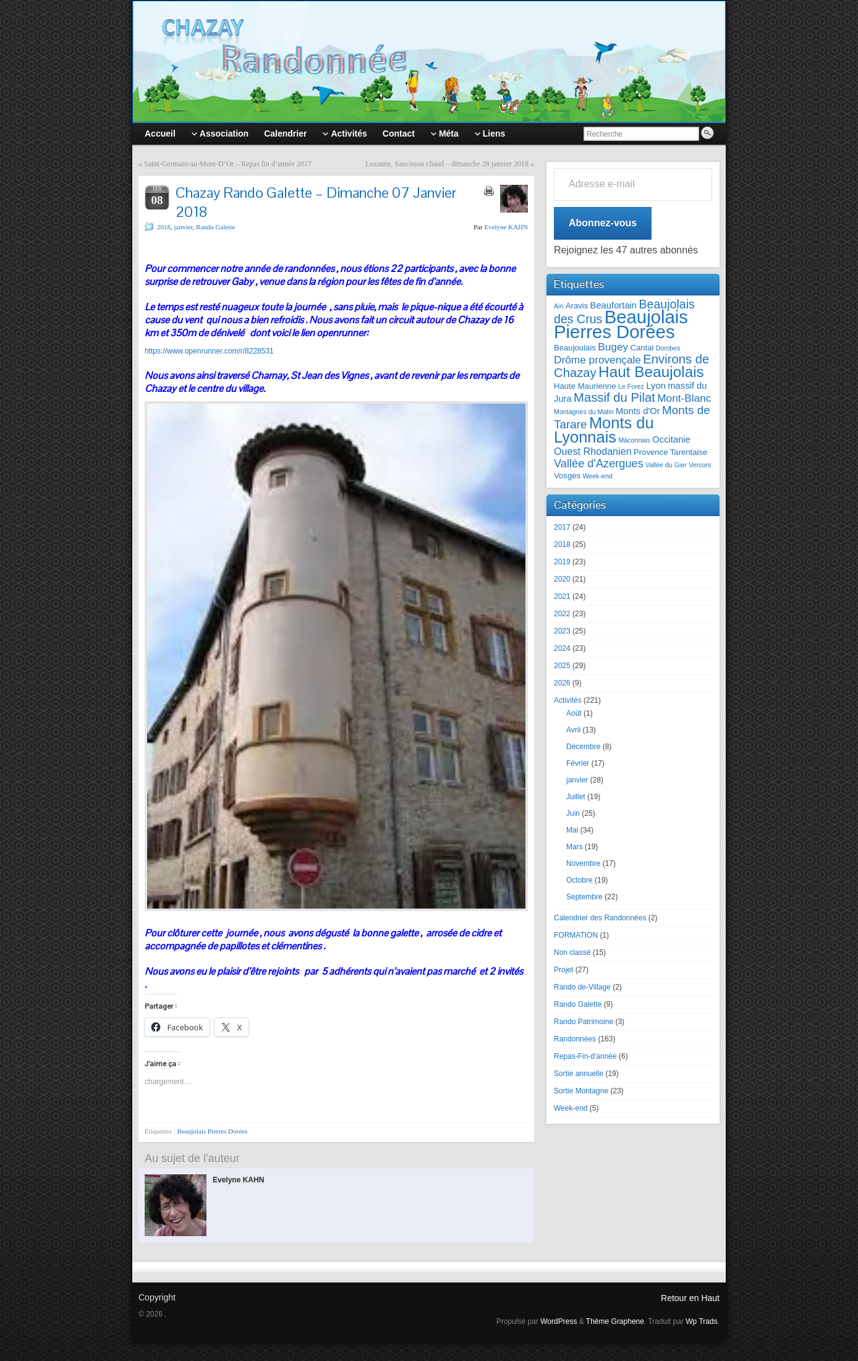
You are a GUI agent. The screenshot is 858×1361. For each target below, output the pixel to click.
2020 (562, 579)
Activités (568, 700)
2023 (562, 631)
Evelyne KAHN (506, 227)
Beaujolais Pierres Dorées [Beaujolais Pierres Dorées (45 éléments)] (621, 324)
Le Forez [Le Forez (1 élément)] (631, 386)
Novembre (583, 863)
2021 (562, 596)
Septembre (584, 896)
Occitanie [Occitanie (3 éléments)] (671, 439)
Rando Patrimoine (583, 1021)
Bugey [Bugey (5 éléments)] (613, 347)
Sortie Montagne (581, 1091)
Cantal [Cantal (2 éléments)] (641, 347)
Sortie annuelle (578, 1073)
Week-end (570, 1108)
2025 (562, 665)
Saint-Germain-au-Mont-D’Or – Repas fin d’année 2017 (228, 163)
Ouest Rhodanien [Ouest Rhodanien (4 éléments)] (593, 451)
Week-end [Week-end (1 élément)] (597, 476)
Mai (572, 830)
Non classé (572, 952)
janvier (183, 227)
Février (577, 763)
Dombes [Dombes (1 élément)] (668, 348)
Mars (574, 846)
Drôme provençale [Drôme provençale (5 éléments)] (597, 360)
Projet (563, 969)
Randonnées (575, 1039)
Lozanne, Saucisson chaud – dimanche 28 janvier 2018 (447, 163)
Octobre (579, 880)
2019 (562, 562)
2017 (562, 527)
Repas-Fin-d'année (585, 1056)
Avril (573, 730)
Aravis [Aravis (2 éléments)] (577, 305)
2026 (562, 683)
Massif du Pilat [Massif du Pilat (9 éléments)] (614, 397)
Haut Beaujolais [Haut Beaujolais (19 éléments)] (651, 371)
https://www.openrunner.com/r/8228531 (209, 351)
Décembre (583, 746)
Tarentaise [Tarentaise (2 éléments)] (689, 452)
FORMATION (576, 935)
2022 (562, 613)
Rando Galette (215, 227)
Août (574, 713)
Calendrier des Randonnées (600, 918)
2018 (164, 227)
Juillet (575, 796)
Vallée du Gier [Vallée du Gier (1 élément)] (666, 465)
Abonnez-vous (603, 223)
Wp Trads (701, 1321)
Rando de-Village (582, 987)
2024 (562, 648)
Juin (573, 813)
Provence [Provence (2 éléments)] (651, 452)
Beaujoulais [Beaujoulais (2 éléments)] (575, 347)
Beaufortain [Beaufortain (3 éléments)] (613, 305)
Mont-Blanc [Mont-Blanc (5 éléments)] (684, 398)
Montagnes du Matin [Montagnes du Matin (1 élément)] (584, 411)
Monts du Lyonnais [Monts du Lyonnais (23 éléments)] (604, 430)
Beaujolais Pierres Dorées (212, 1131)
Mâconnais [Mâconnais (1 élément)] (634, 440)
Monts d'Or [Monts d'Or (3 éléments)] (638, 411)
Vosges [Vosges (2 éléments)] (567, 475)
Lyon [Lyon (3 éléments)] (655, 386)
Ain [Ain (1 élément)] (558, 306)
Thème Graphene (615, 1321)
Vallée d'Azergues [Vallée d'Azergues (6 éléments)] (599, 463)
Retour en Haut (690, 1298)
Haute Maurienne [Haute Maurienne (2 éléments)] (585, 386)
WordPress (558, 1321)
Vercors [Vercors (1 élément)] (700, 465)
